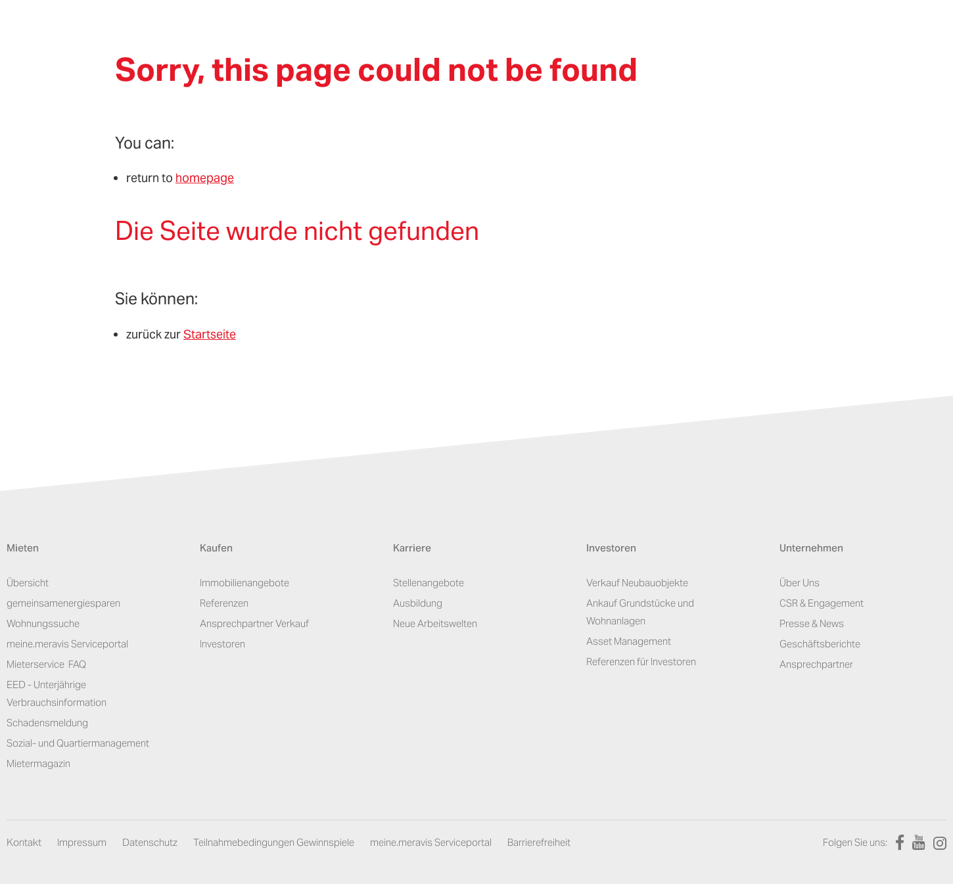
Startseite (209, 334)
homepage (204, 177)
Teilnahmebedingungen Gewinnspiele (273, 842)
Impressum (81, 842)
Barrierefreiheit (538, 842)
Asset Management (628, 641)
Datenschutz (149, 842)
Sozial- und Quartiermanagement (78, 743)
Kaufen (216, 549)
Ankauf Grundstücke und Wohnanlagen (640, 612)
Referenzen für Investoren (641, 661)
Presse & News (811, 623)
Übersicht (28, 582)
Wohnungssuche (43, 623)
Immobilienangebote (244, 582)
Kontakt (24, 842)
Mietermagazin (38, 763)
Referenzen (224, 603)
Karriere (412, 549)
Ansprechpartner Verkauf (254, 623)
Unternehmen (811, 549)
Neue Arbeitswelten (435, 623)
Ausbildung (417, 603)
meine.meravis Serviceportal (67, 644)
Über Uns (799, 582)
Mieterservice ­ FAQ (46, 664)
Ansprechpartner (816, 664)
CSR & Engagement (821, 603)
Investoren (222, 644)
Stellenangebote (428, 582)
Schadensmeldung (47, 722)
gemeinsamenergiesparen (63, 603)
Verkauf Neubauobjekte (637, 582)
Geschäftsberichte (819, 644)
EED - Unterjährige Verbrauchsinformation (56, 693)
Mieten (23, 549)
